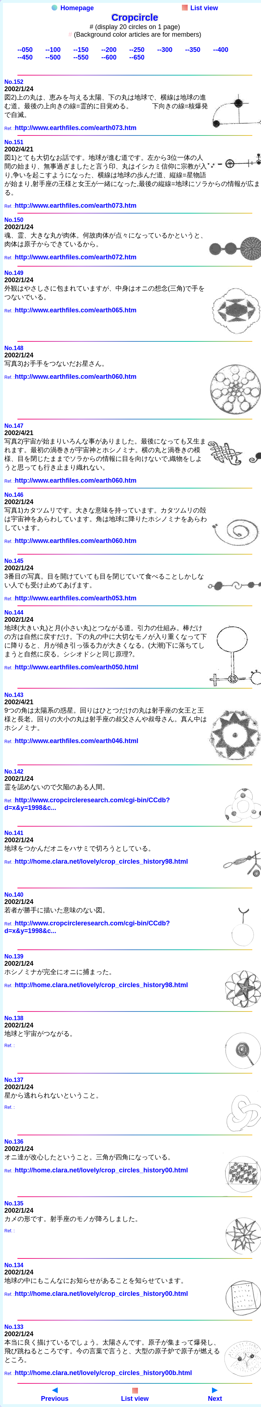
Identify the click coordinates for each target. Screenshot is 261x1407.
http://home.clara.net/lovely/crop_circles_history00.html (101, 1170)
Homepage (73, 8)
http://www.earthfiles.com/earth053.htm (75, 598)
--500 (53, 57)
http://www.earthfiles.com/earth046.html (76, 741)
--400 (220, 49)
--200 (109, 49)
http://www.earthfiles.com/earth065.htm (75, 310)
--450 (25, 57)
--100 (53, 49)
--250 (136, 49)
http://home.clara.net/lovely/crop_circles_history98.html (101, 861)
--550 (81, 57)
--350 (192, 49)
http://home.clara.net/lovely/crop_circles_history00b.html (103, 1372)
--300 (164, 49)
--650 (136, 57)
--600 (109, 57)
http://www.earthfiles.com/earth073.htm (75, 127)
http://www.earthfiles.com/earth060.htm (75, 376)
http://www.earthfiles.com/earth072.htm (75, 257)
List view (200, 8)
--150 (81, 49)
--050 (25, 49)
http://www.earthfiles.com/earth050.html (76, 667)
